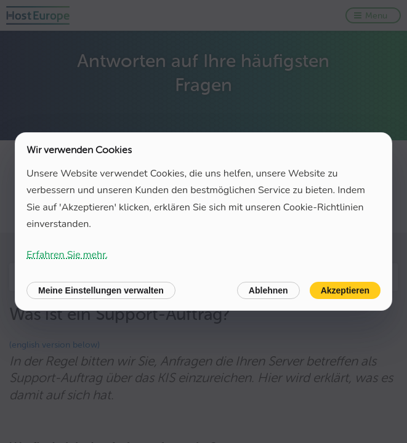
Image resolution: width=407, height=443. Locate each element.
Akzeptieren (345, 290)
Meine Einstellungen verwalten (101, 290)
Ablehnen (268, 290)
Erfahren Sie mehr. (67, 254)
